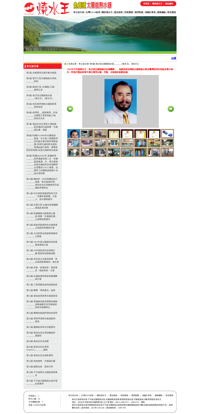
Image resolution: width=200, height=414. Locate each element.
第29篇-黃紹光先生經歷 (37, 341)
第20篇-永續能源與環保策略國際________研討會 (42, 277)
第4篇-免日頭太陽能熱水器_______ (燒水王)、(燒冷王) (39, 97)
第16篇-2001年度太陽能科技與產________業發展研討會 (42, 243)
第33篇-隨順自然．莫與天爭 (39, 366)
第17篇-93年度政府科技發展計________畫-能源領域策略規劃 (40, 252)
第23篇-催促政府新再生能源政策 (42, 296)
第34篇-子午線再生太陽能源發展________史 (42, 373)
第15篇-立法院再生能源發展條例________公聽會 (42, 235)
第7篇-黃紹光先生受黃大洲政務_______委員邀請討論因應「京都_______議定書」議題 (42, 127)
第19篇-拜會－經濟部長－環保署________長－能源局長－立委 (42, 269)
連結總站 (169, 4)
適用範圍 (135, 395)
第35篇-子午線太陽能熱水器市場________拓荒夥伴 (42, 382)
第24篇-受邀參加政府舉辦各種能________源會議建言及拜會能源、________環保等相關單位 (42, 304)
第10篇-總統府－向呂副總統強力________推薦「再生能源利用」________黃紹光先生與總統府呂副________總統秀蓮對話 (42, 183)
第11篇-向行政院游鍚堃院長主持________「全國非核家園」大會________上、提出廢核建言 (41, 196)
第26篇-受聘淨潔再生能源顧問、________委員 (42, 320)
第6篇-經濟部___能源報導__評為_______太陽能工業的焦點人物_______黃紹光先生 (42, 115)
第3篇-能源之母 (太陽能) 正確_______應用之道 (40, 88)
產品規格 (118, 12)
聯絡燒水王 (157, 4)
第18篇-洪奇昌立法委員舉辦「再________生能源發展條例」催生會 (42, 260)
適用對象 (139, 12)
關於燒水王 (107, 12)
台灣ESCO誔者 (93, 12)
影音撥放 (171, 12)
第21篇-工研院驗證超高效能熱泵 (42, 284)
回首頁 (146, 4)
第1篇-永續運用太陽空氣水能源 (41, 73)
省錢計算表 (150, 12)
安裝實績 (128, 12)
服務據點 (161, 12)
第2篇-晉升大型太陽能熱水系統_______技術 (41, 79)
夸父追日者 (78, 12)
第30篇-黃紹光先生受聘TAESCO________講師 (37, 348)
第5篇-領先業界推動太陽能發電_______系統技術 (41, 105)
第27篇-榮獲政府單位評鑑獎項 (40, 327)
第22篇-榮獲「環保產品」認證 (40, 290)
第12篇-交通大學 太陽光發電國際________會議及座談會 (42, 206)
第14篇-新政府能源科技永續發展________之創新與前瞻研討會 (42, 226)
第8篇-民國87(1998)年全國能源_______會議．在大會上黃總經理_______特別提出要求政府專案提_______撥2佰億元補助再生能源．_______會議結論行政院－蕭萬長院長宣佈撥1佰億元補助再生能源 (42, 142)
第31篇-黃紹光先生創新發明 (39, 355)
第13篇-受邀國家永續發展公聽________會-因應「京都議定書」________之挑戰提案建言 (42, 216)
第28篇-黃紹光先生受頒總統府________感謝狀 (40, 334)
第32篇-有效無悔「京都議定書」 (42, 361)
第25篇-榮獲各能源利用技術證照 (42, 313)
